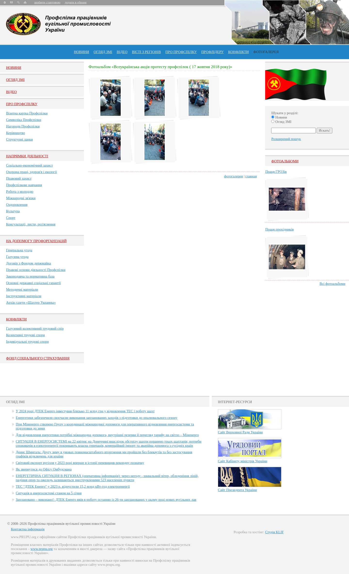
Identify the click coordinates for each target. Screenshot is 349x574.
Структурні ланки (19, 139)
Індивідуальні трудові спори (27, 341)
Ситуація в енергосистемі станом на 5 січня (49, 493)
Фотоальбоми (284, 161)
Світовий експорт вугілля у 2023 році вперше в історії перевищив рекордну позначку (80, 463)
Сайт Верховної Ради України (240, 432)
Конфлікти (16, 319)
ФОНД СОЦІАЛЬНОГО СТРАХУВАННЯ (38, 358)
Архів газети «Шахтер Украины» (31, 302)
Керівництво (15, 133)
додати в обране (76, 2)
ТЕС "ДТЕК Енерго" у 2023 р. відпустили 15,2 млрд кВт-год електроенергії (73, 486)
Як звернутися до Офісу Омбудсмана (43, 469)
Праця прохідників (279, 229)
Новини (81, 52)
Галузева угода (17, 257)
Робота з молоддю (19, 191)
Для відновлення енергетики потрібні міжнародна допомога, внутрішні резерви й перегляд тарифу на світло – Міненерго (107, 435)
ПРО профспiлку (181, 52)
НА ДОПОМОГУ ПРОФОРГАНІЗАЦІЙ (36, 241)
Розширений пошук (286, 139)
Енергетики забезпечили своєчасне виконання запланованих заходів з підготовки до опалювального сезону (96, 418)
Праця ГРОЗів (275, 172)
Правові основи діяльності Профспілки (35, 270)
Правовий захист (19, 178)
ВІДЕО (122, 52)
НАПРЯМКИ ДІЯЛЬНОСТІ (27, 156)
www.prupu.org (42, 549)
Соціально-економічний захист (29, 165)
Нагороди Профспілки (23, 126)
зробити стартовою (47, 2)
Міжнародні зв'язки (21, 198)
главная (251, 176)
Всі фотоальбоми (332, 284)
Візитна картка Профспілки (27, 113)
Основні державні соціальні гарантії (33, 283)
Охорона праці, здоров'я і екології (31, 172)
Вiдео (11, 92)
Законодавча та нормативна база (30, 276)
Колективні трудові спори (25, 335)
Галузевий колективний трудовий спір (35, 328)
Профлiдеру (212, 52)
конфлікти (238, 52)
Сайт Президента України (237, 490)
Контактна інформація (28, 529)
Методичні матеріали (22, 289)
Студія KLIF (274, 532)
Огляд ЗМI (15, 80)
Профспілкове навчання (24, 185)
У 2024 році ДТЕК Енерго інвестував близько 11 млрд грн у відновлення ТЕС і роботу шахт (85, 411)
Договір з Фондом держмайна (28, 263)
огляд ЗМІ (103, 52)
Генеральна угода (19, 250)
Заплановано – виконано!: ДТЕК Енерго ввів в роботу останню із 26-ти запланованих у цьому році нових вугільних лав (106, 500)
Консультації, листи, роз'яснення (30, 224)
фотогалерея (233, 176)
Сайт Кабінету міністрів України (242, 461)
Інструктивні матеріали (23, 296)
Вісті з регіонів (146, 52)
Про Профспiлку (21, 104)
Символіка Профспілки (23, 120)
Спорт (11, 218)
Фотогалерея (266, 52)
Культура (13, 211)
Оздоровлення (17, 205)
